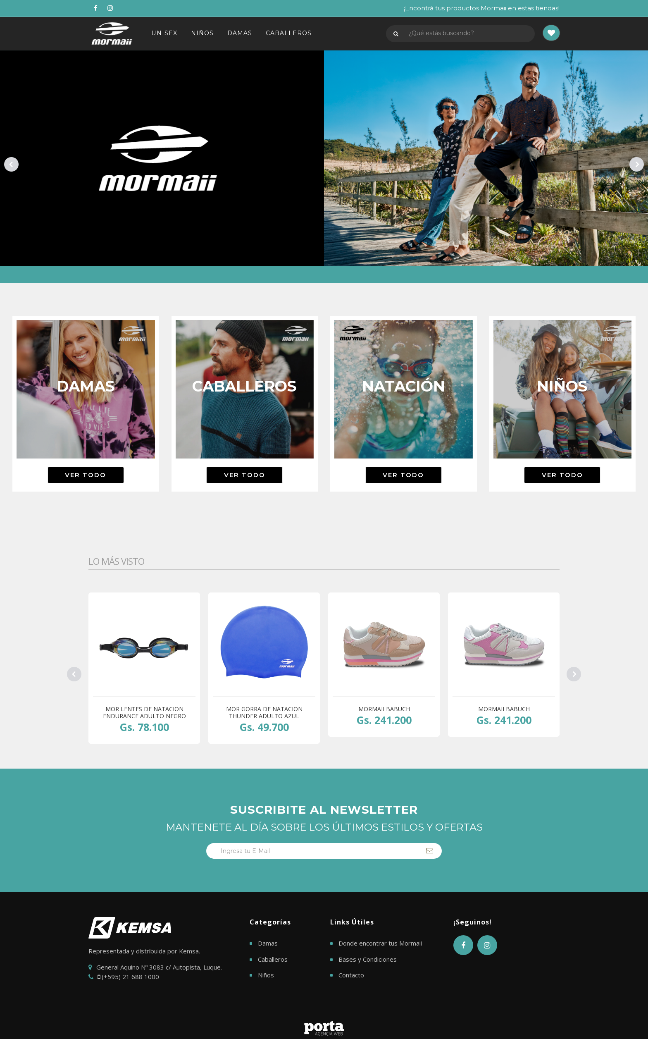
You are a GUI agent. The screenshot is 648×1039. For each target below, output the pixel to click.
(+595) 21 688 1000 (128, 976)
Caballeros (273, 959)
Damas (268, 943)
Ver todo (85, 475)
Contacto (351, 975)
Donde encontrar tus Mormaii (380, 943)
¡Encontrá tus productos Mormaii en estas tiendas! (482, 8)
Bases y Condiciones (367, 959)
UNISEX (164, 33)
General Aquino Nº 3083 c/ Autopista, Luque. (159, 967)
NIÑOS (202, 33)
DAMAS (240, 33)
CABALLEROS (290, 33)
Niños (266, 975)
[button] (551, 33)
